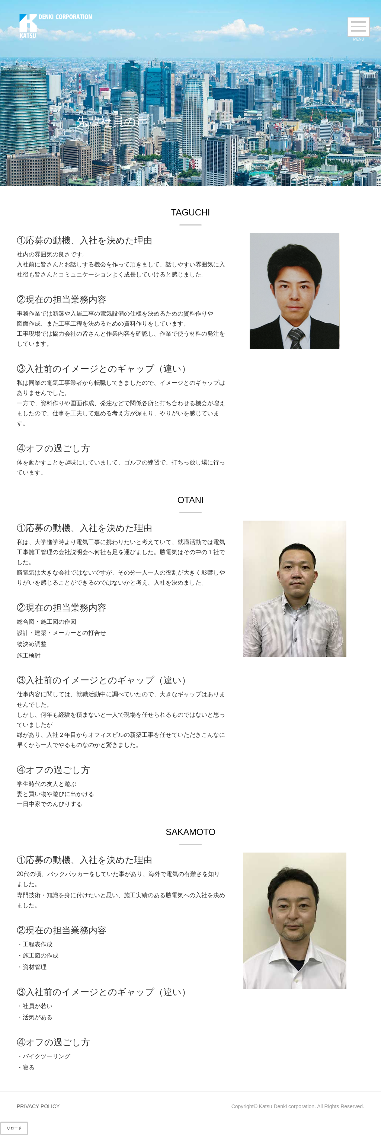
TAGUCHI (190, 212)
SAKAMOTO (190, 832)
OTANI (190, 500)
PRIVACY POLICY (38, 1106)
